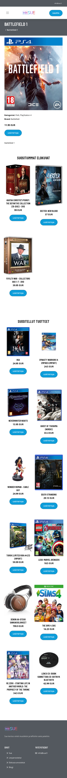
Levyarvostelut (15, 758)
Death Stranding (49, 494)
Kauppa (56, 13)
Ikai (18, 359)
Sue (10, 753)
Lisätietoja (13, 133)
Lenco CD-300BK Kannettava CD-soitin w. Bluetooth (49, 676)
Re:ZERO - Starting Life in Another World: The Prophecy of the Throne (18, 686)
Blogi (11, 767)
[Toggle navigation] (7, 13)
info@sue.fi (58, 3)
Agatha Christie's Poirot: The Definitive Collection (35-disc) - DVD (18, 203)
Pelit (17, 115)
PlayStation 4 (25, 115)
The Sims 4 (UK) (49, 625)
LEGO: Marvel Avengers (48, 559)
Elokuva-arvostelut (17, 762)
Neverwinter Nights (18, 420)
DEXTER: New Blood (49, 210)
